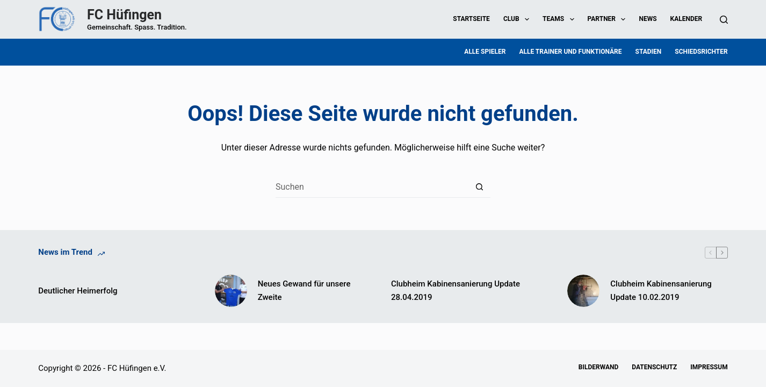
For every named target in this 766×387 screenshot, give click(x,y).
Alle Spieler (484, 51)
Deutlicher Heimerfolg (77, 291)
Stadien (648, 51)
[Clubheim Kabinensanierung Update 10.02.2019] (583, 291)
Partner (609, 19)
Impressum (708, 367)
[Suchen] (724, 20)
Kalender (686, 19)
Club (518, 19)
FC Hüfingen (124, 15)
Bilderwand (598, 367)
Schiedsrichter (701, 51)
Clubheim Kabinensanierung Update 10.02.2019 (660, 290)
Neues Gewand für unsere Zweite (304, 290)
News (647, 19)
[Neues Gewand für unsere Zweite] (231, 291)
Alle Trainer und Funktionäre (570, 51)
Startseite (471, 19)
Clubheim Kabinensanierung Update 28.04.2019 (455, 290)
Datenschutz (654, 367)
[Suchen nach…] (372, 187)
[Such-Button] (479, 187)
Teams (561, 19)
